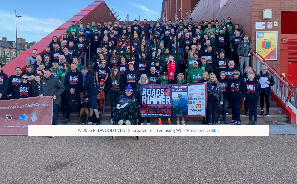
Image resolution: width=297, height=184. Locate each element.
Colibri (213, 130)
